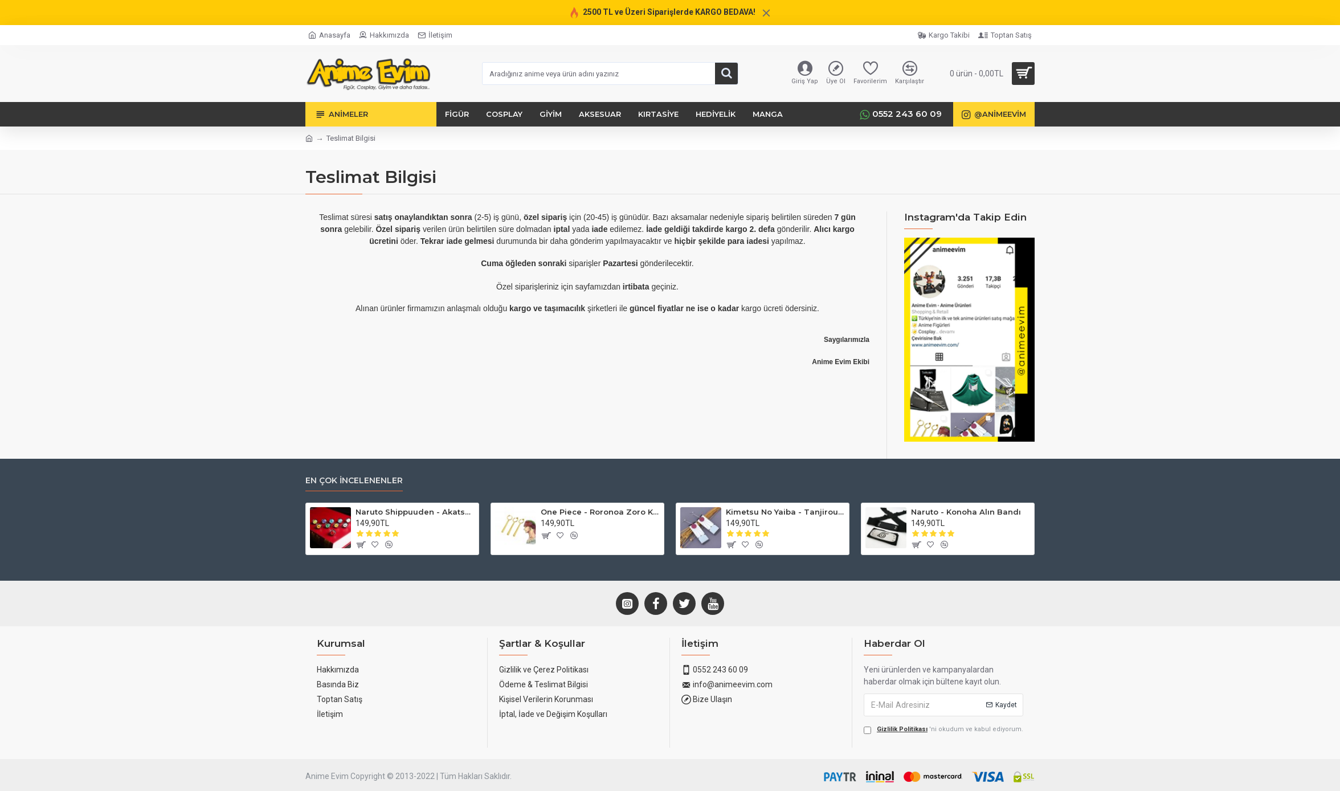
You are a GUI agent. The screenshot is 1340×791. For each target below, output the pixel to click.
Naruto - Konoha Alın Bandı (966, 511)
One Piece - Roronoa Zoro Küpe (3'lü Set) (600, 511)
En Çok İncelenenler (354, 481)
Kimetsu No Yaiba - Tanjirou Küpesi (785, 511)
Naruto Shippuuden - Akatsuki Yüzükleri (415, 511)
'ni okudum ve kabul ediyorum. (943, 730)
